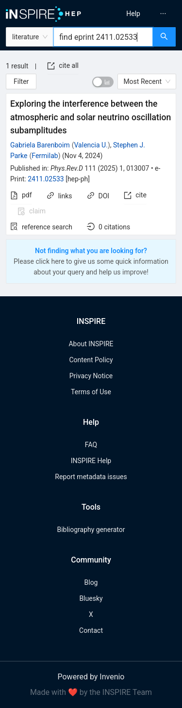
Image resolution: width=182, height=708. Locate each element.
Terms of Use (91, 392)
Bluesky (90, 598)
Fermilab (45, 156)
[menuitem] (133, 13)
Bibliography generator (91, 529)
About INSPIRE (90, 344)
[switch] (103, 82)
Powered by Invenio (91, 676)
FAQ (91, 445)
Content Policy (91, 360)
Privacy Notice (91, 376)
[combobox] (103, 37)
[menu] (138, 13)
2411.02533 (46, 179)
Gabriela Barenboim (40, 145)
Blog (91, 582)
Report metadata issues (91, 477)
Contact (91, 630)
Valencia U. (91, 145)
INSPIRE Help (91, 461)
